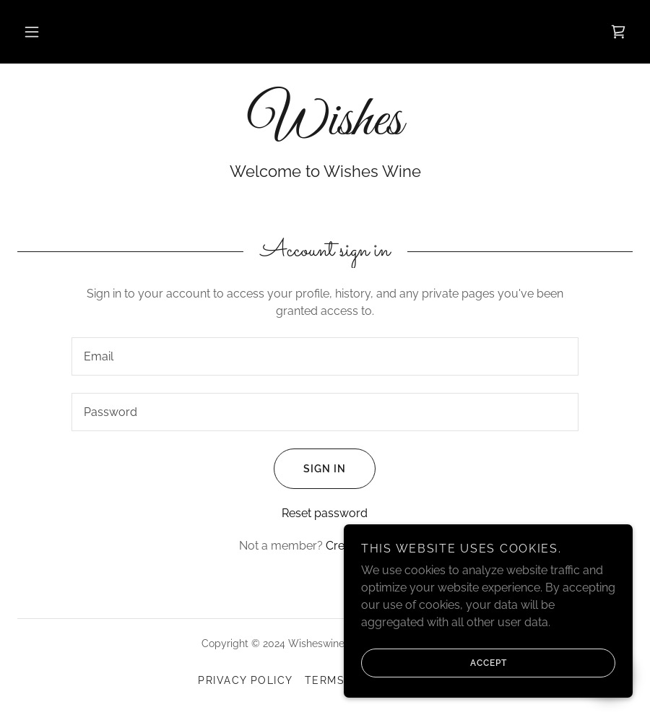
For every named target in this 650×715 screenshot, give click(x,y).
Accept (434, 663)
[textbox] (325, 356)
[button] (31, 31)
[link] (618, 31)
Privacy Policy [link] (245, 680)
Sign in (310, 468)
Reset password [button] (325, 513)
